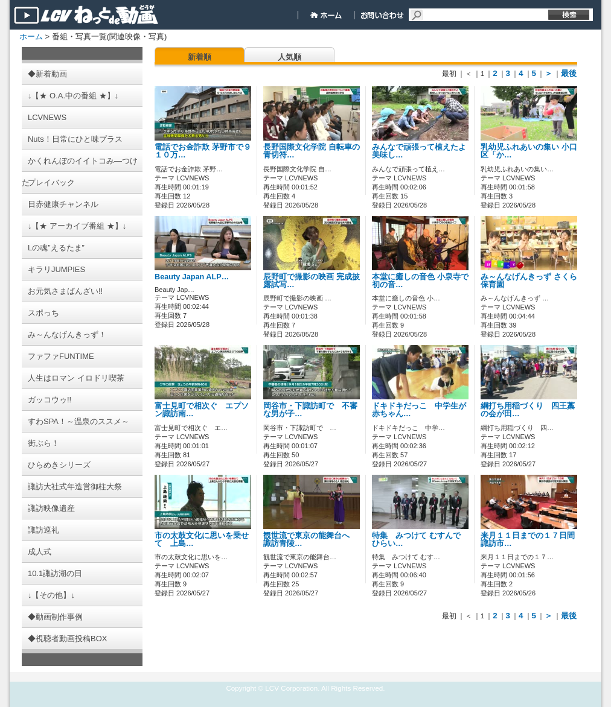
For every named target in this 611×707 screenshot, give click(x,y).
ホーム (31, 36)
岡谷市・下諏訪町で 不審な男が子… (310, 410)
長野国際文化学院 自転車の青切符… (311, 151)
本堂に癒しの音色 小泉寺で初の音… (420, 281)
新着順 (199, 57)
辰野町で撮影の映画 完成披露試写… (311, 281)
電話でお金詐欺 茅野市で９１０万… (203, 151)
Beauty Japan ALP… (192, 277)
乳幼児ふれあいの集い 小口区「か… (529, 151)
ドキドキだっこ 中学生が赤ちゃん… (419, 410)
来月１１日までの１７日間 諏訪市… (532, 539)
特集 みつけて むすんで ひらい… (416, 539)
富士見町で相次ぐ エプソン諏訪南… (202, 410)
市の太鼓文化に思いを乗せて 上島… (202, 539)
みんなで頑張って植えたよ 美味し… (419, 151)
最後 (569, 73)
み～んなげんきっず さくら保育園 (529, 281)
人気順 (289, 57)
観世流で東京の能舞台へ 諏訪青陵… (310, 539)
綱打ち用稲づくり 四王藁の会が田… (528, 410)
